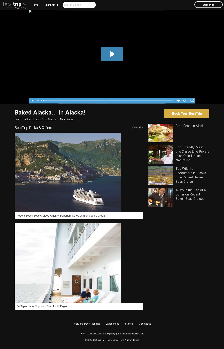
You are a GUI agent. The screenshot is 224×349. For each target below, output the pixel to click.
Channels (50, 4)
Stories (129, 323)
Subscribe (209, 4)
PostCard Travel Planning (86, 323)
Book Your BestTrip (187, 114)
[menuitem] (14, 5)
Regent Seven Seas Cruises (41, 119)
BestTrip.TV (98, 340)
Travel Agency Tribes (128, 340)
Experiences (112, 323)
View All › (137, 127)
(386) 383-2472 (96, 333)
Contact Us (145, 323)
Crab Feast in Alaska (190, 126)
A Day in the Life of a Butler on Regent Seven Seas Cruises (191, 194)
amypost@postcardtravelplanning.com (124, 333)
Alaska (70, 119)
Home (35, 4)
